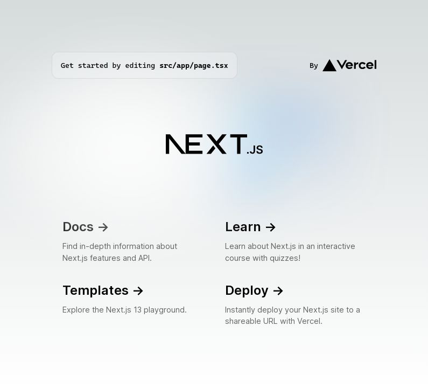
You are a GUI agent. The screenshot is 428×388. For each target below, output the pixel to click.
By (343, 65)
